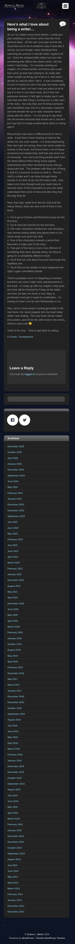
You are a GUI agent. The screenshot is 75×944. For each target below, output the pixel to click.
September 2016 (16, 714)
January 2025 (15, 463)
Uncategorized (26, 337)
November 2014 (16, 841)
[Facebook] (14, 420)
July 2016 (13, 725)
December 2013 (16, 906)
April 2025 (13, 458)
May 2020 (13, 615)
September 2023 (16, 516)
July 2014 (13, 865)
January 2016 (15, 760)
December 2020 (16, 603)
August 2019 (14, 650)
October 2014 (15, 847)
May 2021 (13, 591)
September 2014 (16, 853)
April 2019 (13, 661)
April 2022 (13, 556)
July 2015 (13, 795)
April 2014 (13, 882)
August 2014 (14, 859)
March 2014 (14, 888)
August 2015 (14, 789)
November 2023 (16, 510)
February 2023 (15, 539)
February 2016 (15, 754)
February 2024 (15, 493)
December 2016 (16, 696)
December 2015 (16, 766)
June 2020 (13, 609)
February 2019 (15, 667)
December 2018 (16, 673)
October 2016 (15, 708)
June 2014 (13, 871)
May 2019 (13, 655)
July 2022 (13, 545)
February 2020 (15, 632)
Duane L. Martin (35, 934)
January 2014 (15, 900)
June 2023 (13, 528)
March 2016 (14, 748)
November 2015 (16, 772)
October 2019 (15, 644)
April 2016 (13, 743)
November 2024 (16, 469)
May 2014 (13, 876)
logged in (30, 374)
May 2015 (13, 807)
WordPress (27, 938)
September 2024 (16, 475)
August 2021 (14, 586)
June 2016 (13, 731)
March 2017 (14, 684)
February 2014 (15, 894)
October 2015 (15, 778)
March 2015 (14, 818)
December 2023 (16, 504)
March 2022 (14, 562)
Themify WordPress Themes (50, 938)
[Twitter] (26, 420)
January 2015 (15, 830)
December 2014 (16, 836)
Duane (13, 337)
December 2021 (16, 580)
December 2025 (16, 446)
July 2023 (13, 522)
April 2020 (13, 621)
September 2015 (16, 783)
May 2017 (13, 679)
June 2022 (13, 551)
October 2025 (15, 452)
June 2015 (13, 801)
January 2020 (15, 638)
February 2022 (15, 568)
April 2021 (13, 597)
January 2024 (15, 498)
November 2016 (16, 702)
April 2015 (13, 813)
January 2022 (15, 574)
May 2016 (13, 737)
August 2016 (14, 719)
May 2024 (13, 487)
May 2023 (13, 533)
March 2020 (14, 626)
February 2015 (15, 824)
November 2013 (16, 911)
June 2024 (13, 481)
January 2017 (15, 690)
